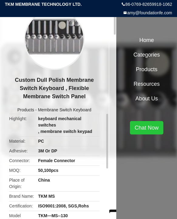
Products (25, 109)
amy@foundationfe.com (149, 12)
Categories (146, 55)
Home (146, 40)
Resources (147, 84)
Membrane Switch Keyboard (64, 109)
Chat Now (146, 128)
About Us (146, 99)
